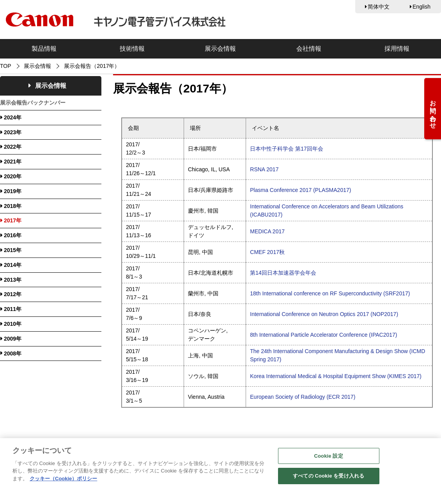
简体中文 (379, 7)
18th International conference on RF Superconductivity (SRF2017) (330, 293)
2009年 (12, 339)
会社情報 (308, 48)
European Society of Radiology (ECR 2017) (302, 397)
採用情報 (396, 48)
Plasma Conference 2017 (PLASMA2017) (300, 190)
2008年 (12, 353)
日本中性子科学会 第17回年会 (286, 149)
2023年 (12, 132)
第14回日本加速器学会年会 (283, 273)
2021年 (12, 161)
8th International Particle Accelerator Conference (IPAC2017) (323, 335)
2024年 (12, 117)
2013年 (12, 280)
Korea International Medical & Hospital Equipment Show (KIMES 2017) (336, 376)
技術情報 (132, 48)
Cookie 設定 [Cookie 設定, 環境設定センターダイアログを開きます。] (328, 457)
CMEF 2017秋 (267, 252)
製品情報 (44, 48)
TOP (5, 66)
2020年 (12, 176)
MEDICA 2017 (267, 231)
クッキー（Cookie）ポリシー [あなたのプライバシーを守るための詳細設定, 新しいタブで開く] (63, 480)
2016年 (12, 235)
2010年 (12, 324)
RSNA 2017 (264, 169)
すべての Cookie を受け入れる (328, 478)
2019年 (12, 191)
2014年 (12, 265)
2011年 (12, 309)
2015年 (12, 250)
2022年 (12, 147)
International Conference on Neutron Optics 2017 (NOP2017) (324, 314)
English (421, 7)
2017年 (12, 220)
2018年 (12, 206)
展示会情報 (220, 48)
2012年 (12, 294)
